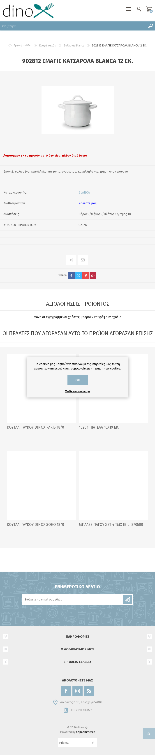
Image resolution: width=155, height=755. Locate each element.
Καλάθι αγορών (149, 9)
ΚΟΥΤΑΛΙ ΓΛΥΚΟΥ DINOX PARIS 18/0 (35, 427)
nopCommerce (85, 732)
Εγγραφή (127, 599)
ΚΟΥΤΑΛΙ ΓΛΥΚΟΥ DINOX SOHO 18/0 (35, 524)
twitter (78, 275)
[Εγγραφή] (73, 599)
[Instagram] (77, 691)
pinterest (85, 275)
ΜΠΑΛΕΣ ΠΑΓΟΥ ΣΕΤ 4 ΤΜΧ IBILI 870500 (111, 524)
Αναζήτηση (150, 25)
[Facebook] (66, 691)
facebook (71, 275)
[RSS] (89, 691)
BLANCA (84, 192)
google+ (93, 275)
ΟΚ (77, 380)
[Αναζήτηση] (73, 25)
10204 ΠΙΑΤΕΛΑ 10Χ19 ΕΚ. (99, 427)
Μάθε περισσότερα (77, 391)
